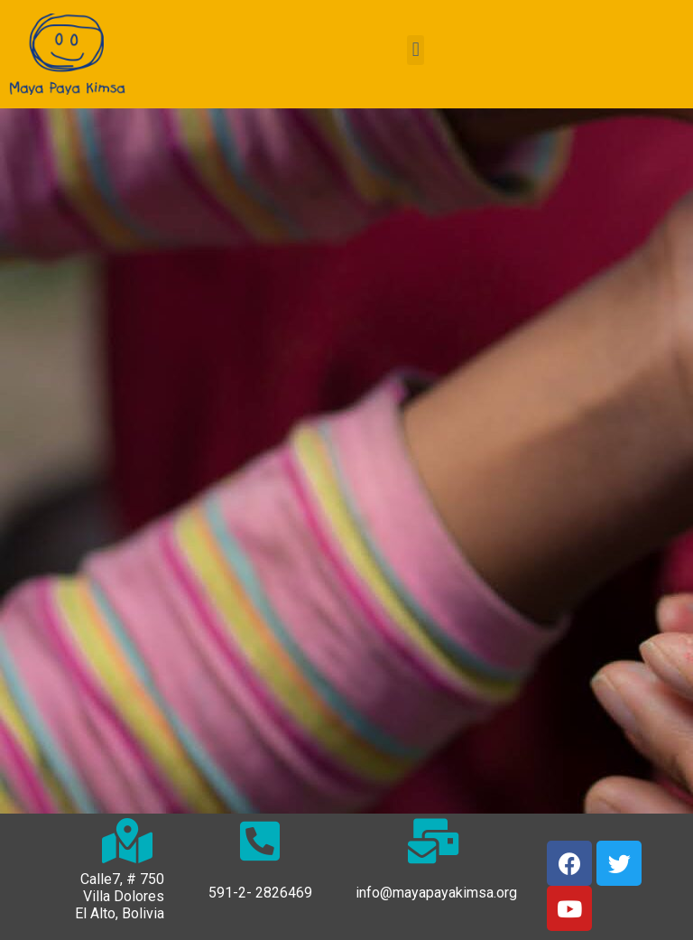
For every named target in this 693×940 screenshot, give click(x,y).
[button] (415, 50)
